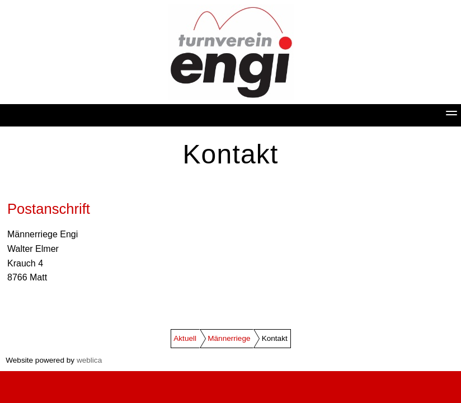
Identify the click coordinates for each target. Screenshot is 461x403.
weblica (89, 360)
